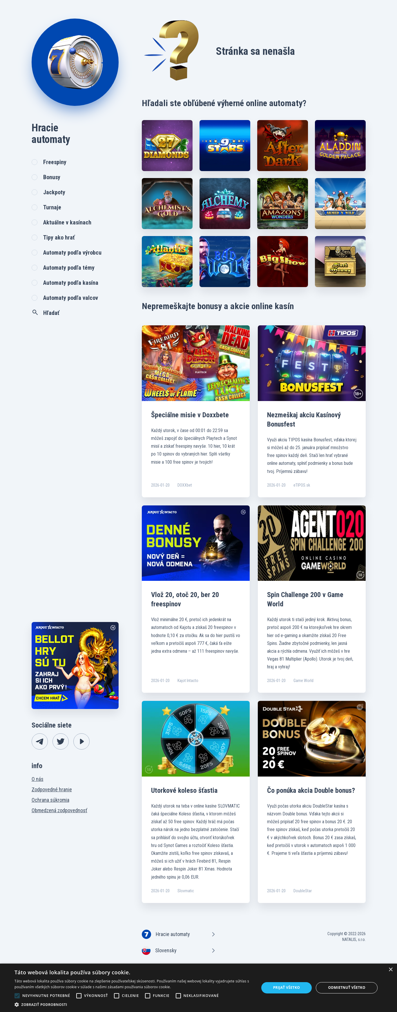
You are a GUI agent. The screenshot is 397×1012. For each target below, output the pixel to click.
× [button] (390, 970)
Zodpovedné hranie (52, 789)
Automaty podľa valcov (70, 297)
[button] (133, 1005)
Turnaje (52, 207)
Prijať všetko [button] (286, 987)
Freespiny (54, 162)
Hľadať (45, 312)
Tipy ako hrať (59, 237)
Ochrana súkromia (50, 800)
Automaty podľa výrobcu (72, 252)
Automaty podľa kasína (70, 282)
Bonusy (51, 177)
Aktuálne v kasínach (67, 222)
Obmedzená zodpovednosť (59, 810)
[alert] (198, 988)
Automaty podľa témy (69, 267)
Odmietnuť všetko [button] (346, 987)
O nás (37, 779)
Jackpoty (54, 192)
